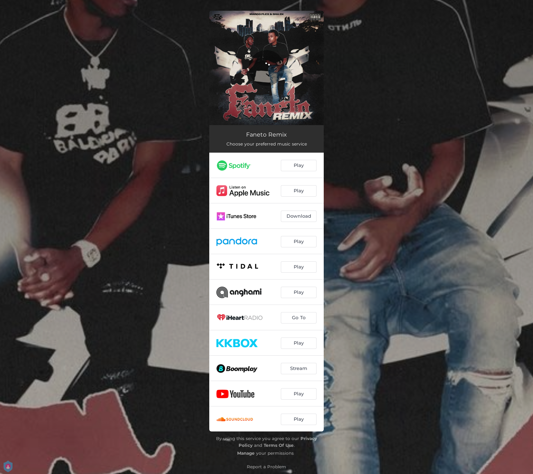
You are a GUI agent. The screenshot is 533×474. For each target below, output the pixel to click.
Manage (246, 453)
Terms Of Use (279, 445)
